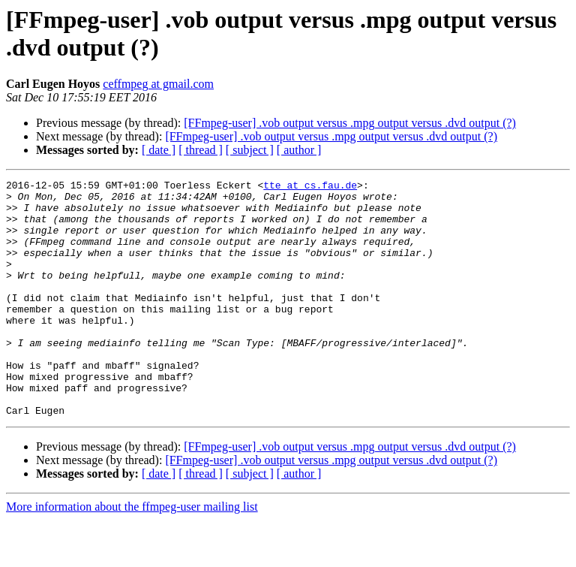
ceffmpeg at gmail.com (158, 83)
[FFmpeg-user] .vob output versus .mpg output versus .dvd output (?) (350, 122)
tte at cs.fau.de (310, 187)
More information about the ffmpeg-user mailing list (132, 553)
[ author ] (299, 149)
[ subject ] (250, 149)
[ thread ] (200, 149)
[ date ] (159, 149)
